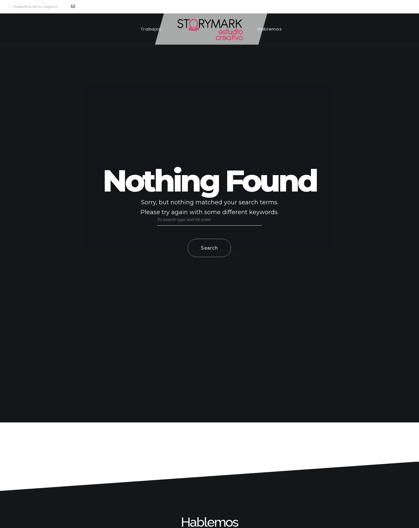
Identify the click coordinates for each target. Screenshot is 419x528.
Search (209, 248)
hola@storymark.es (91, 6)
